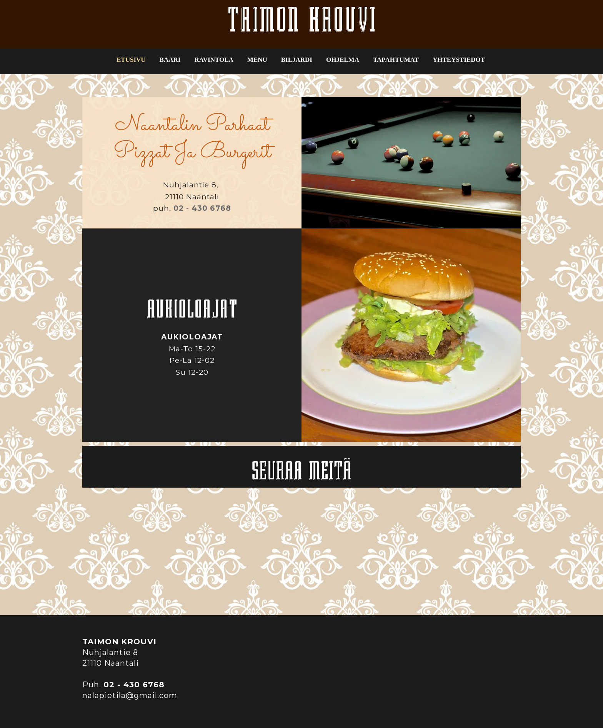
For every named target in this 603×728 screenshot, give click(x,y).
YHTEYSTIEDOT (459, 59)
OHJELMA (342, 59)
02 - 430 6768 (202, 208)
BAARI (170, 59)
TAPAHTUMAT (396, 59)
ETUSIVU (131, 59)
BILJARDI (296, 59)
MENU (257, 59)
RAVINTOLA (213, 59)
